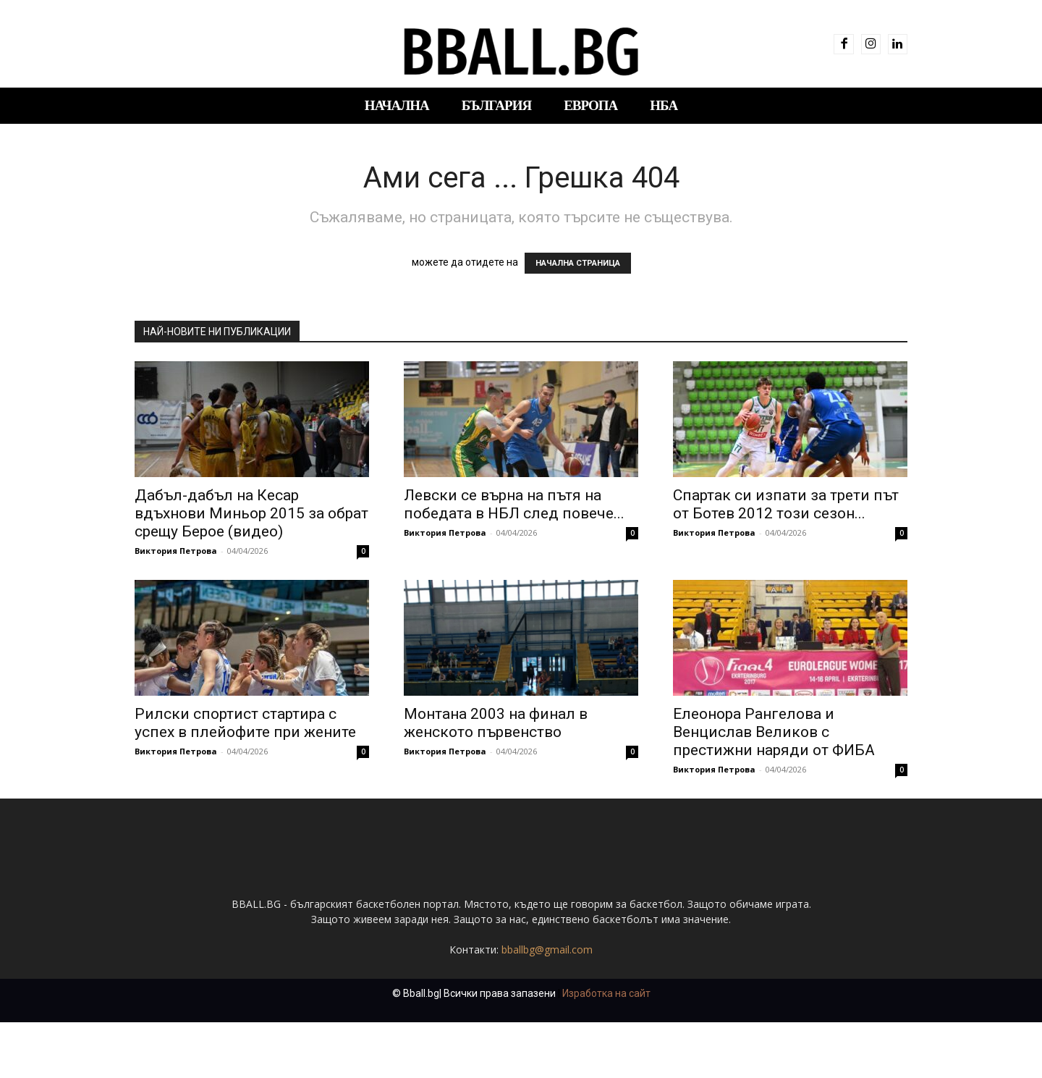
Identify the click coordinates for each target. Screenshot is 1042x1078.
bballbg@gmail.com (547, 1005)
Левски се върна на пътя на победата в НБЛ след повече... (514, 504)
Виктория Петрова (176, 550)
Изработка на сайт (606, 1049)
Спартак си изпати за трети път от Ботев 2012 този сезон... (786, 504)
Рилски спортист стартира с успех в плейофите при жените (245, 723)
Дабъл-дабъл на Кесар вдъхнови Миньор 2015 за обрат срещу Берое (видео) (251, 513)
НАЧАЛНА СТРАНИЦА (577, 263)
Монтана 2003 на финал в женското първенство (496, 723)
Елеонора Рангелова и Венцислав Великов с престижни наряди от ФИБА (774, 732)
